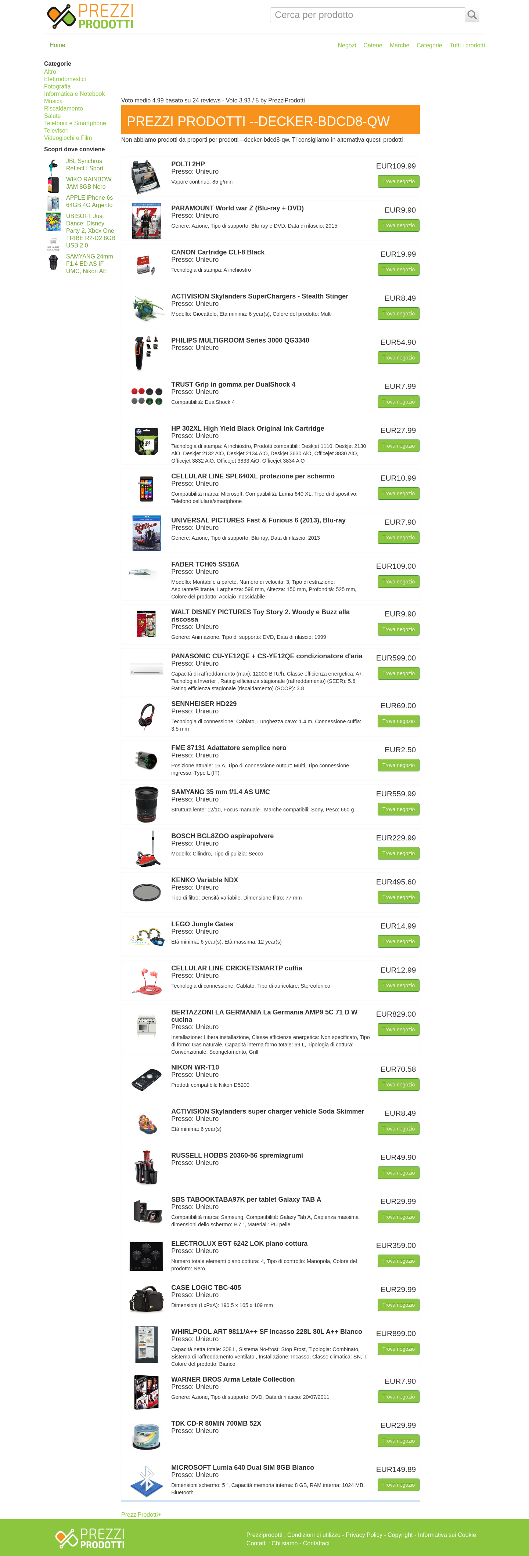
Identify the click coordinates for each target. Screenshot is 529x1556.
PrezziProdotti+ (141, 1515)
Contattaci (316, 1543)
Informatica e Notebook (74, 94)
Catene (372, 45)
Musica (53, 101)
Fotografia (57, 86)
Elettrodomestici (65, 79)
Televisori (56, 130)
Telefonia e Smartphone (75, 123)
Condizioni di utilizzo (314, 1535)
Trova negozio (398, 181)
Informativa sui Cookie (447, 1535)
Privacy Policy (364, 1535)
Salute (52, 116)
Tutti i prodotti (467, 45)
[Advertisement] (301, 76)
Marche (399, 45)
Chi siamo (284, 1543)
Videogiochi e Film (68, 138)
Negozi (347, 45)
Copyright (400, 1535)
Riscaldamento (63, 108)
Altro (50, 72)
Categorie (429, 45)
